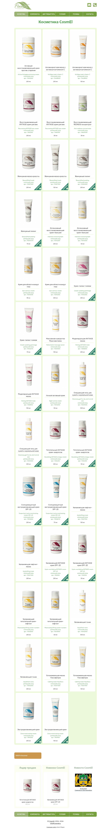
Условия (62, 14)
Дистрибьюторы (49, 14)
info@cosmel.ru (55, 823)
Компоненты (35, 14)
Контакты (89, 14)
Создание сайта (51, 827)
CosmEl (51, 821)
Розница (76, 14)
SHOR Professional (21, 756)
